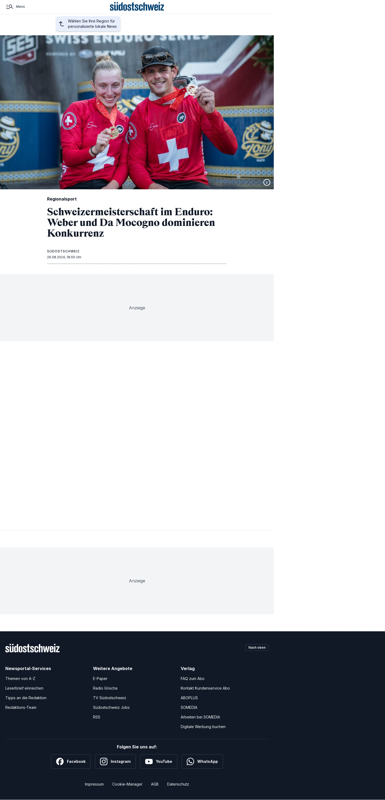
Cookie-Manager (127, 784)
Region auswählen (83, 30)
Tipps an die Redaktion (26, 697)
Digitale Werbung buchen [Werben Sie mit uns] (203, 726)
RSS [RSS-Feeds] (96, 717)
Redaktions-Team (20, 707)
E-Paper (100, 678)
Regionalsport (122, 30)
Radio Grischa (105, 688)
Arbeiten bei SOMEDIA (200, 717)
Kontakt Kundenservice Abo (205, 688)
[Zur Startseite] (137, 13)
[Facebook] (71, 761)
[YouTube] (158, 761)
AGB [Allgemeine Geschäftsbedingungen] (155, 784)
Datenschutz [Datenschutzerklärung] (178, 784)
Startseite (42, 30)
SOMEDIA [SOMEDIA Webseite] (189, 707)
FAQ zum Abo (193, 678)
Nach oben (254, 648)
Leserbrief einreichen (24, 688)
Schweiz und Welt (156, 30)
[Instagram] (115, 761)
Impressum (94, 784)
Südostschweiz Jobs (111, 707)
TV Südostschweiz (109, 697)
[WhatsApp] (202, 761)
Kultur (182, 30)
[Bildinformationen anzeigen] (267, 182)
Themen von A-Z (20, 678)
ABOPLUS (189, 697)
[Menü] (15, 13)
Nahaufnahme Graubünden (216, 30)
